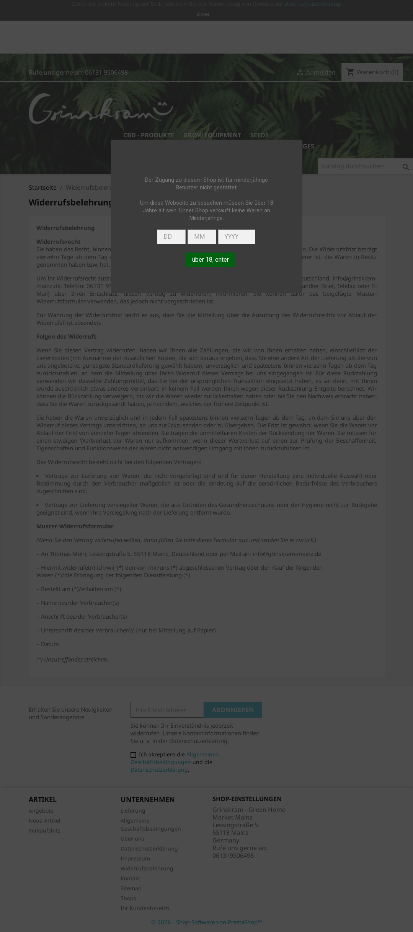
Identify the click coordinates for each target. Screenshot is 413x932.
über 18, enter (210, 259)
